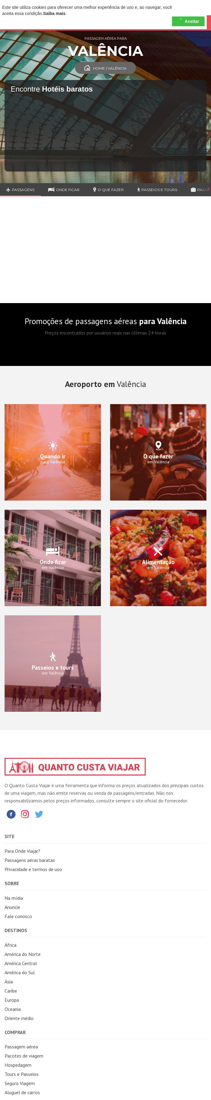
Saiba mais (54, 13)
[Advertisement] (105, 254)
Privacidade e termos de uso (33, 869)
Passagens (20, 189)
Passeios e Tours (157, 189)
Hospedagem (18, 1065)
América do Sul (20, 972)
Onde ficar (64, 189)
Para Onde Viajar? (22, 851)
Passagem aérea (21, 1047)
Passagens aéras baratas (30, 860)
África (10, 945)
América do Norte (23, 954)
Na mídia (14, 898)
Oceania (13, 1009)
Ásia (9, 982)
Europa (12, 1000)
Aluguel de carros (22, 1092)
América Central (21, 963)
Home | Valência (105, 68)
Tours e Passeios (21, 1074)
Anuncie (12, 907)
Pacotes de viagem (24, 1056)
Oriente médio (19, 1018)
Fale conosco (18, 916)
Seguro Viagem (20, 1083)
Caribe (11, 991)
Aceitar (188, 21)
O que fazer (108, 189)
